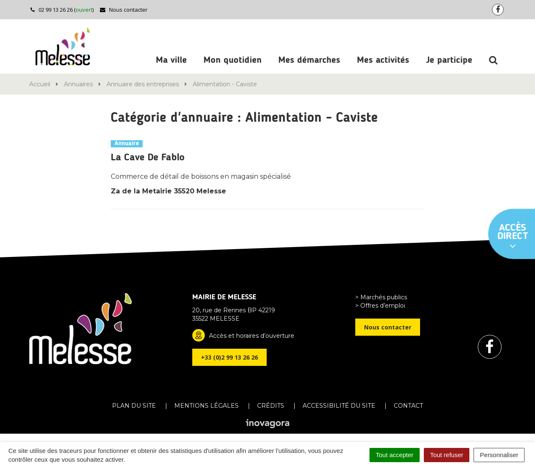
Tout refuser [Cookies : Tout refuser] (446, 454)
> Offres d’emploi (380, 305)
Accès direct (512, 237)
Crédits (270, 405)
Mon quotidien (233, 60)
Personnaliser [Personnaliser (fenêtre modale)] (499, 454)
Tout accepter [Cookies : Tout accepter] (394, 454)
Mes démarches (309, 60)
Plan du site (134, 405)
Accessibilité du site (339, 405)
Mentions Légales (206, 405)
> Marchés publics (381, 297)
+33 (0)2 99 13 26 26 (229, 357)
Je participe (449, 60)
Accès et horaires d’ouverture (251, 335)
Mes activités (383, 60)
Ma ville (171, 60)
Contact (408, 405)
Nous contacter (123, 9)
